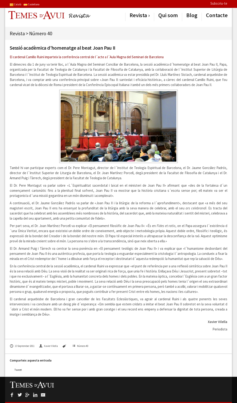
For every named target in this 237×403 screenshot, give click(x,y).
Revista (138, 15)
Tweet (18, 369)
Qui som (168, 15)
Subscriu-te (218, 3)
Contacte (217, 15)
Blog (191, 15)
